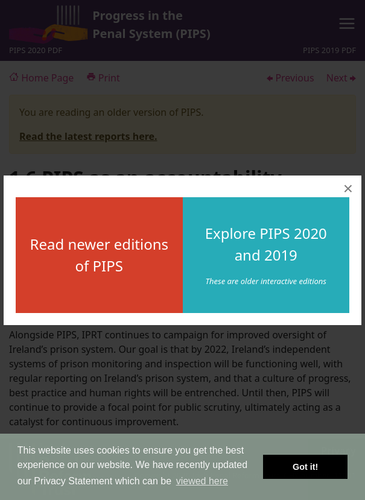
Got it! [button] (305, 467)
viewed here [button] (202, 481)
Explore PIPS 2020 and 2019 (266, 244)
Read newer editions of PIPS (99, 255)
